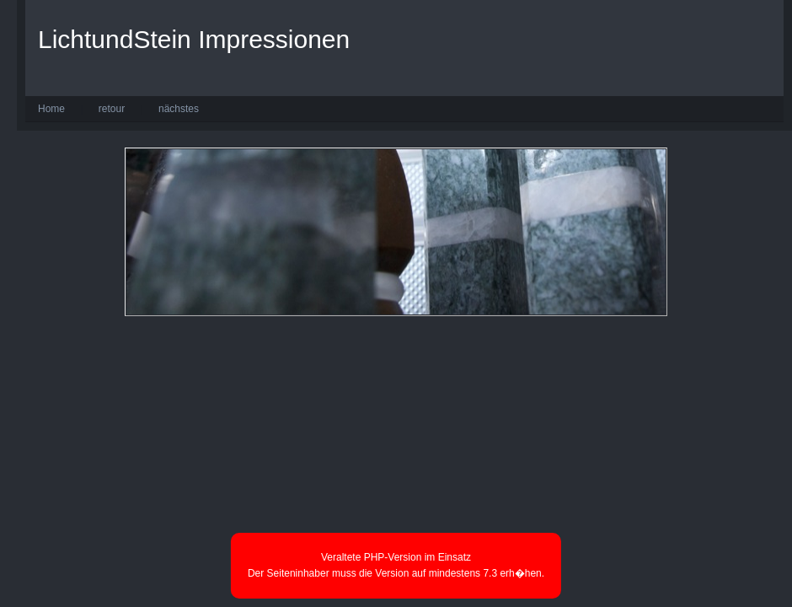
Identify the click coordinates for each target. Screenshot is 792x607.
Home (51, 109)
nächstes (178, 109)
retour (112, 109)
